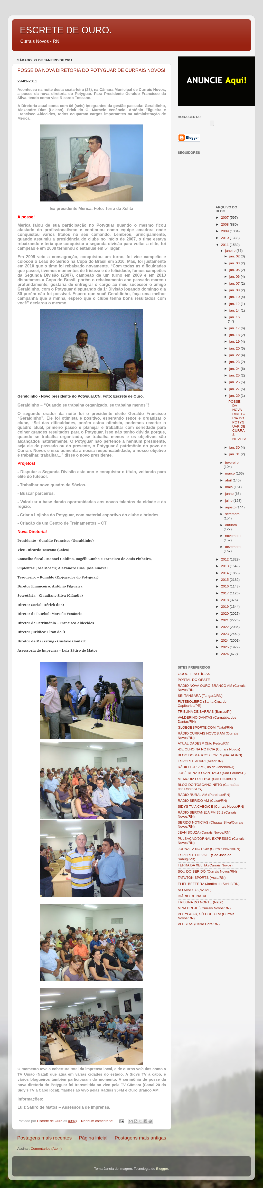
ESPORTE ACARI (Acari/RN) (200, 761)
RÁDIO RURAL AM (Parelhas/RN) (204, 795)
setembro (232, 514)
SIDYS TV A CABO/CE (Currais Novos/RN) (211, 806)
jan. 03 (235, 263)
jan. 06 (235, 276)
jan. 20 (235, 348)
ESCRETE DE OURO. (66, 30)
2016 (225, 586)
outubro (231, 525)
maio (229, 487)
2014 (225, 573)
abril (229, 480)
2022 (225, 627)
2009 (225, 231)
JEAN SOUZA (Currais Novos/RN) (204, 832)
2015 (225, 580)
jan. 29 (235, 396)
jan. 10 (235, 297)
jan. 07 (235, 283)
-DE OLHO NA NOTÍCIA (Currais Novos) (209, 749)
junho (230, 494)
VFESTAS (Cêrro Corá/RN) (199, 924)
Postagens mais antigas (140, 1138)
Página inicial (93, 1138)
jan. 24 (235, 369)
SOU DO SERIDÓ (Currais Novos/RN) (207, 871)
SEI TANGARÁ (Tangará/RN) (200, 696)
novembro (233, 536)
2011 (225, 245)
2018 (225, 600)
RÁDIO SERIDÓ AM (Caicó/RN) (202, 801)
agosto (231, 507)
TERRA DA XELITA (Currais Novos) (205, 865)
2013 (225, 566)
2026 (225, 654)
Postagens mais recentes (44, 1138)
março (230, 473)
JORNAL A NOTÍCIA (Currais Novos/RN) (209, 849)
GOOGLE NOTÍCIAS (194, 674)
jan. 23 (235, 362)
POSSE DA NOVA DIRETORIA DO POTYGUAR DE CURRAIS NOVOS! (91, 70)
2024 (225, 640)
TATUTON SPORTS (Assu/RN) (202, 878)
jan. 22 (235, 355)
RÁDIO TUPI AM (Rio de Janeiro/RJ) (206, 767)
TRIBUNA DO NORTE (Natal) (200, 902)
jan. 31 (235, 454)
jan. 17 (235, 328)
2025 (225, 647)
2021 (225, 620)
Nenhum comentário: (97, 1121)
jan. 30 (235, 447)
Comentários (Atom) (46, 1149)
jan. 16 (234, 317)
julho (229, 501)
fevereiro (232, 463)
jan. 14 (235, 310)
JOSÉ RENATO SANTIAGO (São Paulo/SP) (212, 773)
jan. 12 (235, 304)
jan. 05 (235, 270)
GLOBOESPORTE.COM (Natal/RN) (205, 727)
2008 (225, 224)
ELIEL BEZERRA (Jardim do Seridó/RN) (209, 884)
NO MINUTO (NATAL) (194, 890)
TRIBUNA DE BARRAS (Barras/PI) (204, 711)
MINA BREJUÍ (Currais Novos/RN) (204, 908)
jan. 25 (235, 375)
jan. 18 (235, 335)
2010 (225, 238)
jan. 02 (235, 256)
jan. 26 (235, 382)
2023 (225, 634)
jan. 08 (235, 290)
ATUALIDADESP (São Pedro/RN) (203, 743)
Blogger (162, 1169)
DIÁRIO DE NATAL (192, 896)
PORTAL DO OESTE (194, 680)
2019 (225, 607)
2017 (225, 593)
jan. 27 (235, 389)
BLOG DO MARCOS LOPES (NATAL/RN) (210, 755)
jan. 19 (235, 341)
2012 (225, 559)
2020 (225, 613)
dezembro (233, 547)
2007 (225, 217)
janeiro (231, 251)
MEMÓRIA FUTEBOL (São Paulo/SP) (207, 779)
